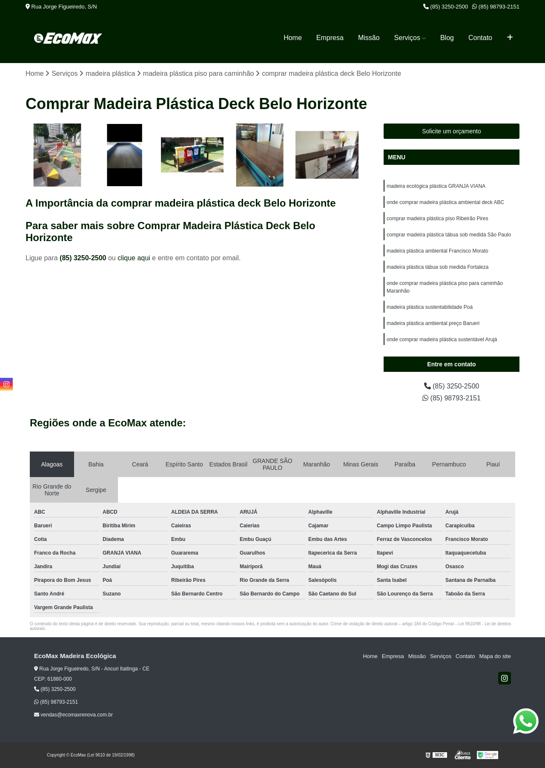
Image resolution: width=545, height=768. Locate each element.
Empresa (330, 37)
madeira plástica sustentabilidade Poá (430, 307)
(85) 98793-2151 (495, 6)
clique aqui (134, 258)
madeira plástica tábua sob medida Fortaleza (437, 267)
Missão (369, 37)
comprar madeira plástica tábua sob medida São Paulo (449, 235)
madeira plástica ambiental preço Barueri (433, 323)
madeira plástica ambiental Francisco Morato (437, 251)
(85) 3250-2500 (445, 6)
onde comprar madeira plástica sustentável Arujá (442, 339)
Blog (447, 37)
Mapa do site (495, 656)
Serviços (407, 37)
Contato (480, 37)
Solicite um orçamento (451, 131)
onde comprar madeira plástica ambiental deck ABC (445, 202)
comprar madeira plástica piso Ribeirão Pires (437, 218)
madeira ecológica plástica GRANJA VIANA (436, 186)
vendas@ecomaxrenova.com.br (73, 715)
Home (293, 37)
